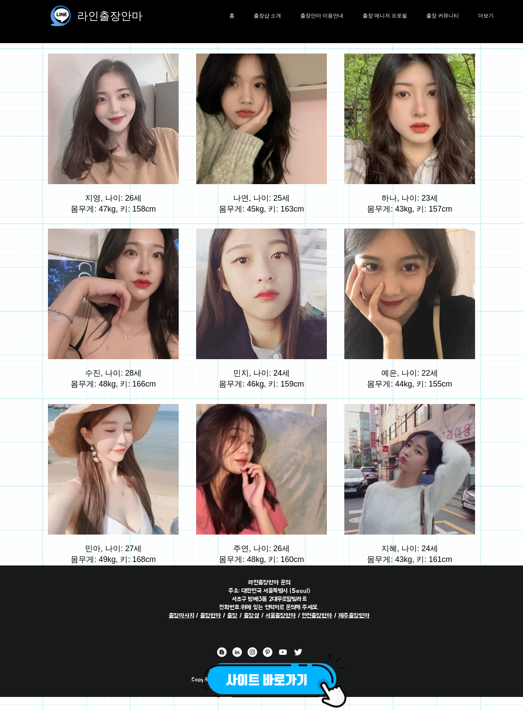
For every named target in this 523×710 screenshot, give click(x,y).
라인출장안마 (110, 15)
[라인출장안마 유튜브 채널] (283, 652)
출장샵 (251, 615)
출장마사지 (181, 615)
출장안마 (210, 615)
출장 (232, 615)
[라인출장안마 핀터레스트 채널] (267, 652)
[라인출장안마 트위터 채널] (298, 652)
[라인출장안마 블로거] (222, 652)
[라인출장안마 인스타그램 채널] (252, 652)
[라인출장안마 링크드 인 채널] (237, 652)
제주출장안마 (354, 615)
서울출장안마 (280, 615)
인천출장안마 (317, 615)
